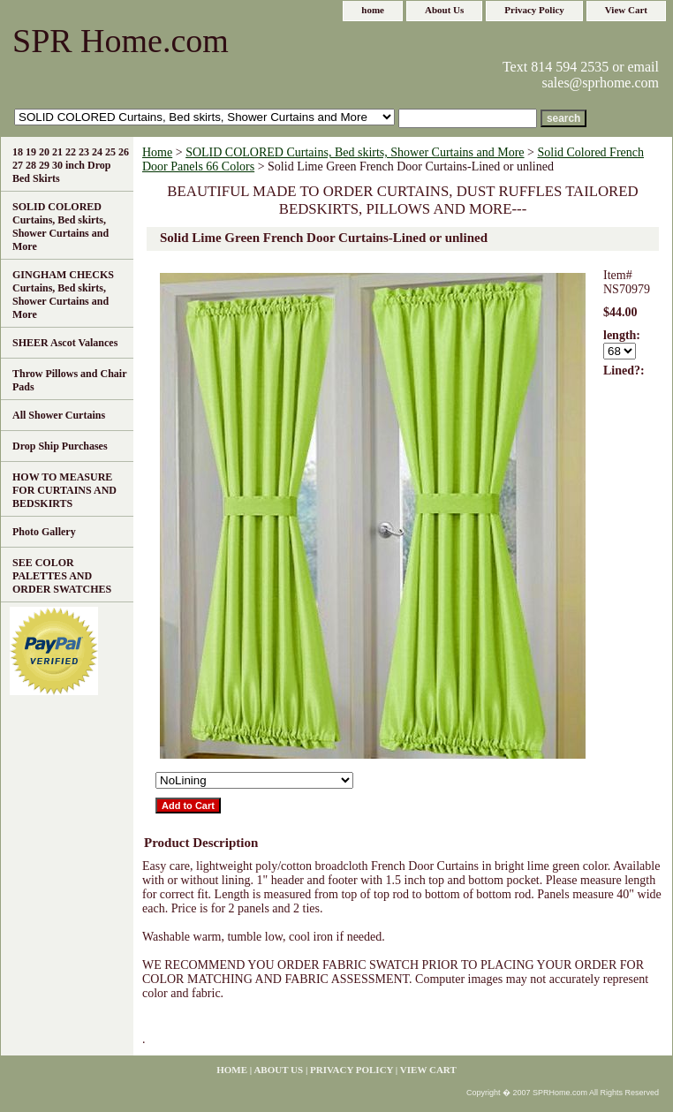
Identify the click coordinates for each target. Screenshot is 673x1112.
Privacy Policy (534, 9)
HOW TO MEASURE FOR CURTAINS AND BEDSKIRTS (64, 490)
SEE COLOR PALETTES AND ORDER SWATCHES (61, 575)
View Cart (626, 9)
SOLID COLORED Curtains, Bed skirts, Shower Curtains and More (354, 152)
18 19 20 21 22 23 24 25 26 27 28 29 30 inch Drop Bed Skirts (70, 165)
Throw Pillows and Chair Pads (69, 380)
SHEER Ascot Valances (64, 343)
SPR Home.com (120, 40)
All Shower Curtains (58, 415)
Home (157, 152)
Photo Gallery (44, 532)
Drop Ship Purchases (60, 446)
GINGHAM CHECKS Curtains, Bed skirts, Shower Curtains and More (63, 295)
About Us (444, 9)
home (372, 9)
